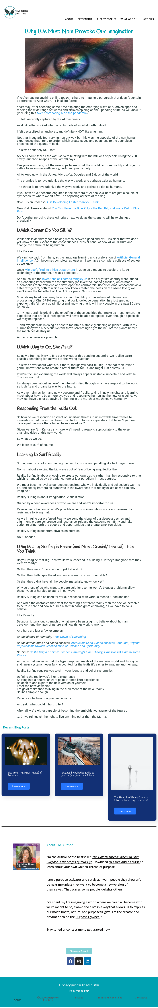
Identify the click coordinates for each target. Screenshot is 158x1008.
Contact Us (141, 997)
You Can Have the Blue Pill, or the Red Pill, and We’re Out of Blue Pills (78, 209)
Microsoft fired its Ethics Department (50, 270)
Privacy (79, 997)
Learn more (18, 786)
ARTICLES (148, 19)
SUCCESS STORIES (106, 19)
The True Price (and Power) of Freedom (25, 774)
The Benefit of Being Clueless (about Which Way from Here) (131, 799)
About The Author (60, 844)
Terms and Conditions (110, 997)
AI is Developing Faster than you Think (73, 202)
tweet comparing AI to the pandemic (61, 113)
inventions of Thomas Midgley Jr (64, 279)
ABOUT (69, 19)
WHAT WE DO (129, 19)
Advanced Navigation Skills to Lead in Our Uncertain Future (77, 774)
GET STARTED (85, 19)
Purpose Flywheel (88, 916)
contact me (74, 929)
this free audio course (124, 861)
